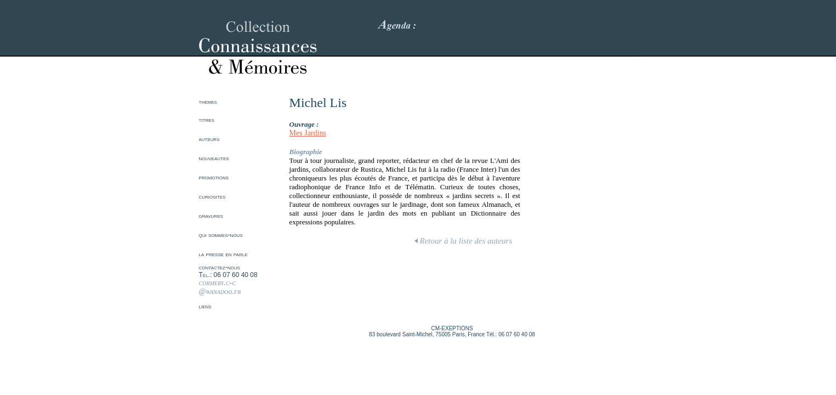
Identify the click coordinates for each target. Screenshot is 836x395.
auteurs (209, 139)
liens (205, 306)
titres (206, 119)
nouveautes (214, 158)
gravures (211, 215)
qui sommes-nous (221, 235)
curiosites (212, 196)
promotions (214, 177)
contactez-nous (219, 267)
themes (208, 101)
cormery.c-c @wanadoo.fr (220, 287)
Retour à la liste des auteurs (463, 240)
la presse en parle (223, 254)
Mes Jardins (307, 133)
